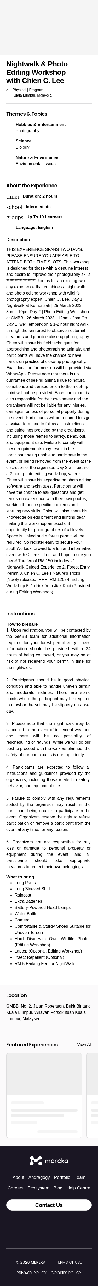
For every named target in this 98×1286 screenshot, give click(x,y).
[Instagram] (37, 1222)
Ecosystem (38, 1188)
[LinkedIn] (60, 1222)
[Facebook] (49, 1222)
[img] (48, 1263)
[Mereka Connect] (49, 1161)
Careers (15, 1188)
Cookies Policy (66, 1272)
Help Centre (78, 1188)
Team (79, 1177)
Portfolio (62, 1177)
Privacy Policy (31, 1272)
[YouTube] (72, 1222)
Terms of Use (69, 1262)
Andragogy (39, 1177)
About (18, 1177)
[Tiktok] (26, 1222)
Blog (58, 1188)
